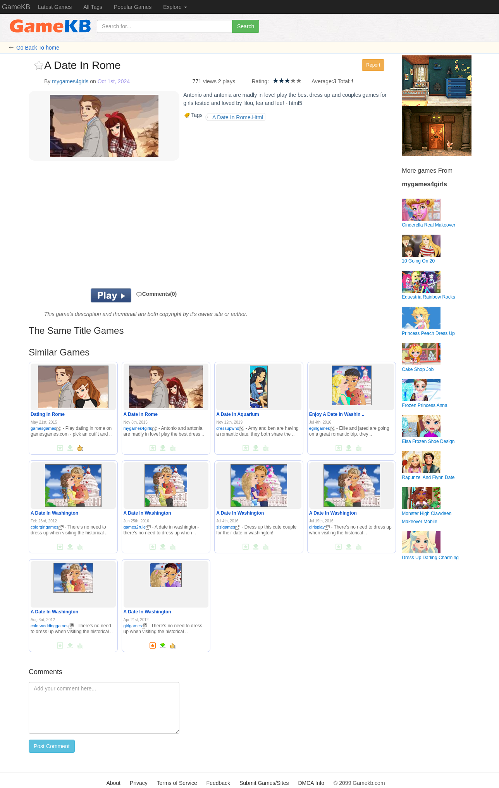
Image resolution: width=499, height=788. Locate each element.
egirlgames (322, 428)
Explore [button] (175, 7)
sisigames (228, 527)
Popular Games (132, 7)
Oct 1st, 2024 (114, 81)
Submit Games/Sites (264, 783)
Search (245, 26)
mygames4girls (70, 81)
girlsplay (319, 527)
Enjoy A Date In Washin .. (337, 414)
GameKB (16, 7)
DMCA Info (311, 783)
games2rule (137, 527)
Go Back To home (37, 48)
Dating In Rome (48, 414)
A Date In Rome (141, 414)
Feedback (218, 783)
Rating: (260, 81)
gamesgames (46, 428)
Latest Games (55, 7)
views (210, 81)
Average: (322, 81)
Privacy (139, 783)
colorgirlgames (47, 527)
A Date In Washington (54, 513)
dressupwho (230, 428)
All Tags (92, 7)
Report (373, 65)
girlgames (135, 625)
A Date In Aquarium (237, 414)
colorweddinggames (52, 625)
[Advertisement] (125, 226)
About (113, 783)
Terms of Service (177, 783)
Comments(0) (156, 294)
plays (228, 81)
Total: (344, 81)
